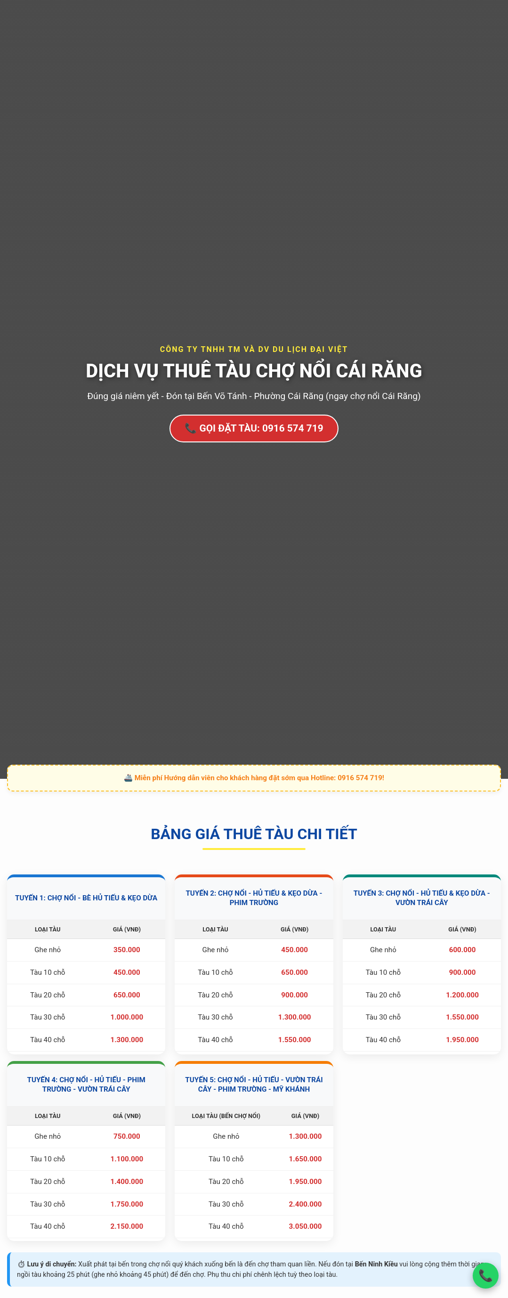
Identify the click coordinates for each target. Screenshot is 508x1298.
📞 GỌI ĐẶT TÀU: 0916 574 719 (254, 428)
